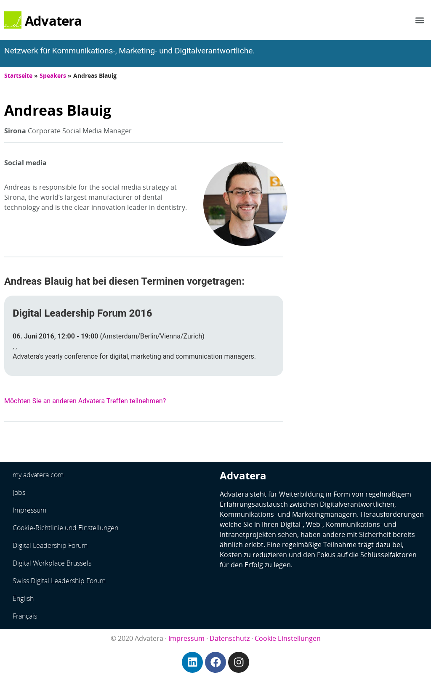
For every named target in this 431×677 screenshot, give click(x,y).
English (23, 598)
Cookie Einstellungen (288, 638)
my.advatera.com (38, 474)
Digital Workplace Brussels (52, 563)
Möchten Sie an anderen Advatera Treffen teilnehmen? (85, 401)
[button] (420, 20)
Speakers (53, 75)
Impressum (29, 510)
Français (25, 616)
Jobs (19, 492)
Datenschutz (230, 638)
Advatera (53, 20)
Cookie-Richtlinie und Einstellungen (65, 527)
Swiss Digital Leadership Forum (59, 580)
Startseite (18, 75)
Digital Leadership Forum (50, 545)
